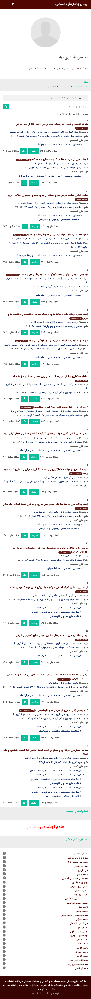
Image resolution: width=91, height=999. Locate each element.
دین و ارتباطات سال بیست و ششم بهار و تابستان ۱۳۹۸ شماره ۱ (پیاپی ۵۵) (47, 687)
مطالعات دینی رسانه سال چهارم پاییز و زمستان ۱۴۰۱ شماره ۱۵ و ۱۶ (51, 442)
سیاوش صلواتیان (34, 411)
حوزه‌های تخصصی (73, 144)
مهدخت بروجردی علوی (67, 643)
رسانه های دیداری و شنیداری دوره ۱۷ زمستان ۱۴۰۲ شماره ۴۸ (53, 207)
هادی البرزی (36, 163)
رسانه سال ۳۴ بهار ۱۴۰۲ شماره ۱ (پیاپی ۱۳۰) (61, 287)
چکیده (34, 151)
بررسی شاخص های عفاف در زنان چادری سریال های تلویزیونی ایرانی (52, 637)
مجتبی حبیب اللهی (69, 345)
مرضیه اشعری (51, 411)
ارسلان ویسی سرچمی (47, 239)
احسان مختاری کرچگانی (67, 203)
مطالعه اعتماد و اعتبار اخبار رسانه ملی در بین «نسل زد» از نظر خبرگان (52, 126)
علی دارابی (53, 512)
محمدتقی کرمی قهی (43, 643)
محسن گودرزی (71, 477)
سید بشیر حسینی (49, 345)
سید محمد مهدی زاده (43, 714)
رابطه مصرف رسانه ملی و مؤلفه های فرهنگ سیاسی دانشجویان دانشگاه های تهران (47, 316)
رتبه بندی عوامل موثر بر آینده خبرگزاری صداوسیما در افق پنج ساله (47, 274)
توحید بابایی (39, 512)
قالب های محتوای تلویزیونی (65, 796)
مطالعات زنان (33, 827)
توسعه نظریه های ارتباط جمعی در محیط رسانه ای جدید (49, 235)
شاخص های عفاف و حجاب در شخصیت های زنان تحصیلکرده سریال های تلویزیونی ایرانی (49, 550)
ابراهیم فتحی (72, 322)
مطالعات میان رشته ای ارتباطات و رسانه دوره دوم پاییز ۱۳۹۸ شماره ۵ (49, 599)
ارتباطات (40, 176)
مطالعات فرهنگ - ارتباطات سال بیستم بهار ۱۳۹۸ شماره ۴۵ (54, 647)
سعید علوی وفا (25, 203)
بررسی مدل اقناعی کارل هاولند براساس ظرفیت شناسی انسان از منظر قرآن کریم (46, 434)
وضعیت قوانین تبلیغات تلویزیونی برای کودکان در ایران (50, 340)
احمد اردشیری (29, 758)
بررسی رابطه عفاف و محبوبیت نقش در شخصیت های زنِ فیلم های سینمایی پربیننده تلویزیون (47, 677)
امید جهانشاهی (29, 278)
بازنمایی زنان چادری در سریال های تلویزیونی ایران (52, 710)
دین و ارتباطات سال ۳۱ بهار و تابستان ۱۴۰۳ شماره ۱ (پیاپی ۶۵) (53, 168)
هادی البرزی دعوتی (19, 132)
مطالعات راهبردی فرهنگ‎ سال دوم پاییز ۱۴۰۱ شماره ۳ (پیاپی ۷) (52, 415)
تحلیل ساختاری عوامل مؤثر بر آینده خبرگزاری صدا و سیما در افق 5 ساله (50, 378)
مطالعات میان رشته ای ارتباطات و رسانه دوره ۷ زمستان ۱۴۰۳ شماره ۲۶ (49, 136)
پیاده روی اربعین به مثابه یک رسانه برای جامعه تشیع (51, 159)
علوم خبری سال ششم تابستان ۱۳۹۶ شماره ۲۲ (60, 762)
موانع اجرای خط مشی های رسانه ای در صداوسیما (53, 407)
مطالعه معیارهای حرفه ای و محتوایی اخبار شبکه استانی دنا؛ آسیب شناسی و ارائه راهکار (45, 752)
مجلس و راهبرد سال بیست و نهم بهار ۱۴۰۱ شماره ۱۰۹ (57, 326)
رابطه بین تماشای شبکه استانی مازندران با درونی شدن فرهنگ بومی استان (48, 589)
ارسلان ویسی (72, 163)
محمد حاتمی (10, 345)
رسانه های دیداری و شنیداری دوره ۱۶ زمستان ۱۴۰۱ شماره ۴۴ (53, 392)
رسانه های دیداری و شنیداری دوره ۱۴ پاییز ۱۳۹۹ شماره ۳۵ (54, 516)
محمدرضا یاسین (71, 278)
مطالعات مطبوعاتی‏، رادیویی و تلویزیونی (60, 612)
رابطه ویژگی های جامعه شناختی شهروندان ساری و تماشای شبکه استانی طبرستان (45, 506)
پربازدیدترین (54, 87)
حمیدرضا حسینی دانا (50, 278)
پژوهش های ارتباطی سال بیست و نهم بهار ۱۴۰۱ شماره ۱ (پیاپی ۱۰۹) (50, 349)
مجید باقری (36, 322)
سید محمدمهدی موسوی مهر (49, 438)
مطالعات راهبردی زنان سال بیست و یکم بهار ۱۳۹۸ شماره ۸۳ (53, 560)
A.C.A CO (37, 993)
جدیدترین (67, 87)
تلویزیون (34, 612)
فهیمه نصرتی (72, 438)
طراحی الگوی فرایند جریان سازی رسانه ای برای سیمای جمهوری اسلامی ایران (48, 197)
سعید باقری (52, 683)
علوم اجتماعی (54, 144)
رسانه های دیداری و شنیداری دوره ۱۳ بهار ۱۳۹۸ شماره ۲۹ (55, 718)
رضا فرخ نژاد (17, 411)
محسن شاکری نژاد (40, 132)
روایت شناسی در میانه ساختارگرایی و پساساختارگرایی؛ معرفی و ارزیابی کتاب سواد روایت (46, 471)
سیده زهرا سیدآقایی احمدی (65, 132)
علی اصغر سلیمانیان (48, 758)
